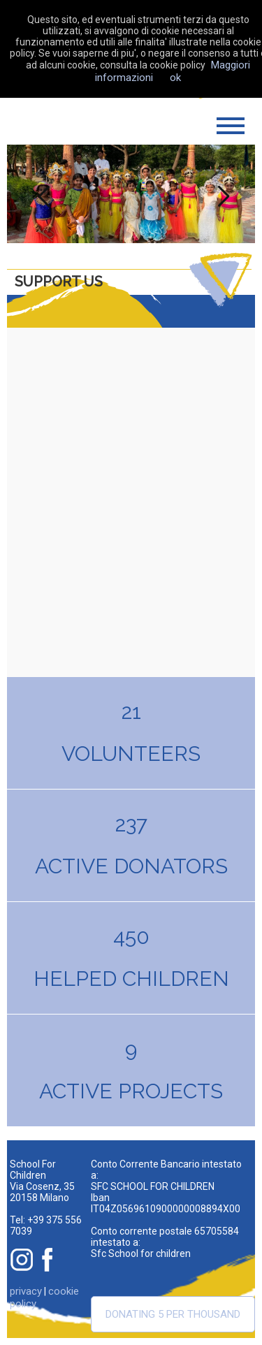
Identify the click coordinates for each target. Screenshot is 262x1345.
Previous (40, 194)
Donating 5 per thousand (172, 1314)
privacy (26, 1291)
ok (175, 77)
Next (221, 194)
